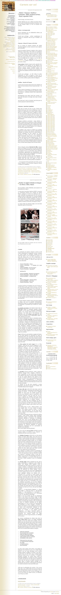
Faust (48, 51)
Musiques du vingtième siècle (24, 171)
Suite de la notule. (22, 581)
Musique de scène (51, 103)
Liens (14, 72)
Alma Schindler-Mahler (51, 47)
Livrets (48, 107)
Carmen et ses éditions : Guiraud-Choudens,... (52, 176)
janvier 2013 (49, 244)
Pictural (48, 152)
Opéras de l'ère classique (52, 62)
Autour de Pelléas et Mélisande (51, 88)
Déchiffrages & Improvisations (50, 32)
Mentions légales (12, 67)
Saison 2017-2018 (51, 124)
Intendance (49, 35)
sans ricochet (28, 174)
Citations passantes (51, 43)
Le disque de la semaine (52, 145)
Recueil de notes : (11, 57)
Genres (48, 106)
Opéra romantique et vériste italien (51, 75)
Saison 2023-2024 (51, 130)
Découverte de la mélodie (52, 50)
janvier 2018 (49, 239)
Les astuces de (11, 61)
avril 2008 (49, 249)
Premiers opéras (50, 57)
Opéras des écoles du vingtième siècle (51, 96)
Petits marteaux (50, 131)
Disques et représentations (50, 114)
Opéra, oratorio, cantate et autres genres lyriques (52, 281)
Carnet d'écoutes (50, 143)
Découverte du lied (51, 45)
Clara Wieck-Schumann (52, 46)
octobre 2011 (50, 246)
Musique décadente (35, 170)
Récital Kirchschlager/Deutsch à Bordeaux (52, 332)
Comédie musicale (51, 97)
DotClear (57, 591)
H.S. (48, 161)
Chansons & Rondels (51, 99)
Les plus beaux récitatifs (52, 56)
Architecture (49, 151)
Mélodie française (22, 584)
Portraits (28, 584)
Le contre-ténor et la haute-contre (51, 279)
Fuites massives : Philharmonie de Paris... (52, 215)
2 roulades (21, 174)
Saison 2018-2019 (51, 125)
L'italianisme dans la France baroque (11, 38)
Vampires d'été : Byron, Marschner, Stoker (52, 40)
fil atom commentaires (51, 368)
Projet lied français (51, 48)
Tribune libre (12, 69)
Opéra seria (49, 61)
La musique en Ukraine (52, 26)
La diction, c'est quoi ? (51, 297)
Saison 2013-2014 (51, 119)
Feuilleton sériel (11, 51)
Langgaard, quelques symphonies (51, 327)
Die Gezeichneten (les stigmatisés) (51, 93)
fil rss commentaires (51, 366)
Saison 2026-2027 (51, 34)
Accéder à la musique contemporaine (51, 340)
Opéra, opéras (50, 140)
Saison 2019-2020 (51, 126)
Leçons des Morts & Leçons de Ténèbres (11, 43)
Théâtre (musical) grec (51, 102)
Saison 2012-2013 (51, 118)
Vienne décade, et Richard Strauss (51, 91)
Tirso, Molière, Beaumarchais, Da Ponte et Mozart (52, 66)
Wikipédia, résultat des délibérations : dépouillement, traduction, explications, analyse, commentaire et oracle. (52, 347)
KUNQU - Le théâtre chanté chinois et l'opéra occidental (52, 308)
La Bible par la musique (52, 30)
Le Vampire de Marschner (52, 72)
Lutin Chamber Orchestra (52, 147)
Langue (48, 36)
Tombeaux (49, 188)
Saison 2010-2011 (22, 168)
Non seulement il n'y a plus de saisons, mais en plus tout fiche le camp (52, 15)
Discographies (50, 112)
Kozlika (51, 591)
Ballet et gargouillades (51, 141)
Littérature (49, 37)
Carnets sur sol (28, 4)
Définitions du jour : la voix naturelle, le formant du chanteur (52, 290)
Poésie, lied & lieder (35, 584)
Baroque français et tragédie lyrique (51, 59)
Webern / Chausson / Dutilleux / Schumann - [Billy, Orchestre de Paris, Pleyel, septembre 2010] (29, 14)
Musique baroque (50, 166)
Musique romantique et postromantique (27, 170)
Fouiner (48, 19)
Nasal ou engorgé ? (11, 45)
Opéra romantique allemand (51, 71)
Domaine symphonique (27, 169)
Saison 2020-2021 (51, 127)
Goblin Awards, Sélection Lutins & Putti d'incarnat (52, 54)
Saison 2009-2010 (51, 115)
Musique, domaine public (10, 59)
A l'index (49, 163)
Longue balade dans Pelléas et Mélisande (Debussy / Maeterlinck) (52, 260)
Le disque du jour (50, 144)
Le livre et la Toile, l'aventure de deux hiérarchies (11, 40)
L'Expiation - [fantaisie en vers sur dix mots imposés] (52, 316)
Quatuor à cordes (50, 132)
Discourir (49, 150)
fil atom (48, 367)
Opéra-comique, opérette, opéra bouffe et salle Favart (52, 287)
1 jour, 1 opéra (50, 29)
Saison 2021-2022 (51, 128)
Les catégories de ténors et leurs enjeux (52, 285)
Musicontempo (50, 142)
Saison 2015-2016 (51, 121)
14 (48, 358)
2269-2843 (56, 593)
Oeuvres (49, 105)
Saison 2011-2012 (51, 117)
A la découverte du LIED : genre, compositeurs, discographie (52, 272)
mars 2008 (49, 250)
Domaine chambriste (51, 133)
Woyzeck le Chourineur (10, 44)
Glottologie (49, 111)
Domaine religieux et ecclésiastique (51, 139)
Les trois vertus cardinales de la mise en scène (10, 49)
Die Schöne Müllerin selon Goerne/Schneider (52, 335)
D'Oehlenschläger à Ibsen (52, 38)
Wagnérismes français (51, 86)
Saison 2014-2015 (51, 120)
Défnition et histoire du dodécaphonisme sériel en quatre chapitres (52, 295)
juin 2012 (49, 245)
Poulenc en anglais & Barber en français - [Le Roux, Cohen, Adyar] (30, 183)
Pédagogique (50, 109)
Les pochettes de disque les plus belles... (52, 182)
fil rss (48, 365)
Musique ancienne (51, 165)
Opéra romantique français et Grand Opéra (52, 80)
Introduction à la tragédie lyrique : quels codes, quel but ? (52, 266)
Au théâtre (49, 153)
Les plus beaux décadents (31, 168)
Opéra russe (49, 94)
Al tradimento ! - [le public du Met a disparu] (52, 319)
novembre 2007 (50, 251)
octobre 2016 (50, 240)
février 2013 (49, 243)
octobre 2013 (50, 241)
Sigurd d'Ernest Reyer (51, 83)
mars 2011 (49, 247)
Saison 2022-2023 (51, 129)
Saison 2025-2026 (51, 33)
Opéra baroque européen (52, 60)
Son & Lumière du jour (51, 146)
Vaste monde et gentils (51, 162)
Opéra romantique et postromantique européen (52, 78)
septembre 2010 (50, 248)
